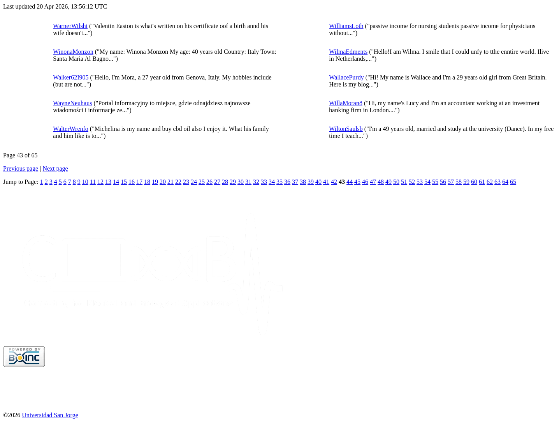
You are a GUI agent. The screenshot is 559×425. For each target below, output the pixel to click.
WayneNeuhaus (72, 103)
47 (373, 181)
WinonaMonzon (73, 51)
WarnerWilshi (70, 26)
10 (85, 181)
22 (178, 181)
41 (326, 181)
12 (100, 181)
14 (116, 181)
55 (435, 181)
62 (490, 181)
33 (264, 181)
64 (505, 181)
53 (420, 181)
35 (279, 181)
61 (482, 181)
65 (513, 181)
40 (318, 181)
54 (427, 181)
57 (451, 181)
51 (404, 181)
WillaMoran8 (345, 103)
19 (155, 181)
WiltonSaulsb (345, 128)
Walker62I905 (70, 77)
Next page (55, 168)
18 (147, 181)
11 (93, 181)
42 (334, 181)
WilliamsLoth (346, 26)
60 (474, 181)
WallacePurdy (346, 77)
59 (466, 181)
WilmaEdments (348, 51)
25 (202, 181)
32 (256, 181)
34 (272, 181)
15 (124, 181)
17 (139, 181)
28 (225, 181)
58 (458, 181)
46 (365, 181)
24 (194, 181)
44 (349, 181)
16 (131, 181)
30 (240, 181)
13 (108, 181)
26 (209, 181)
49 (388, 181)
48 (381, 181)
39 (311, 181)
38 (303, 181)
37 (295, 181)
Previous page (20, 168)
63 (497, 181)
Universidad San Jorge (50, 415)
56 (443, 181)
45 (357, 181)
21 (170, 181)
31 (248, 181)
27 (217, 181)
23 (186, 181)
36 (287, 181)
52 (412, 181)
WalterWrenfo (70, 128)
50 (396, 181)
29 (233, 181)
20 (163, 181)
